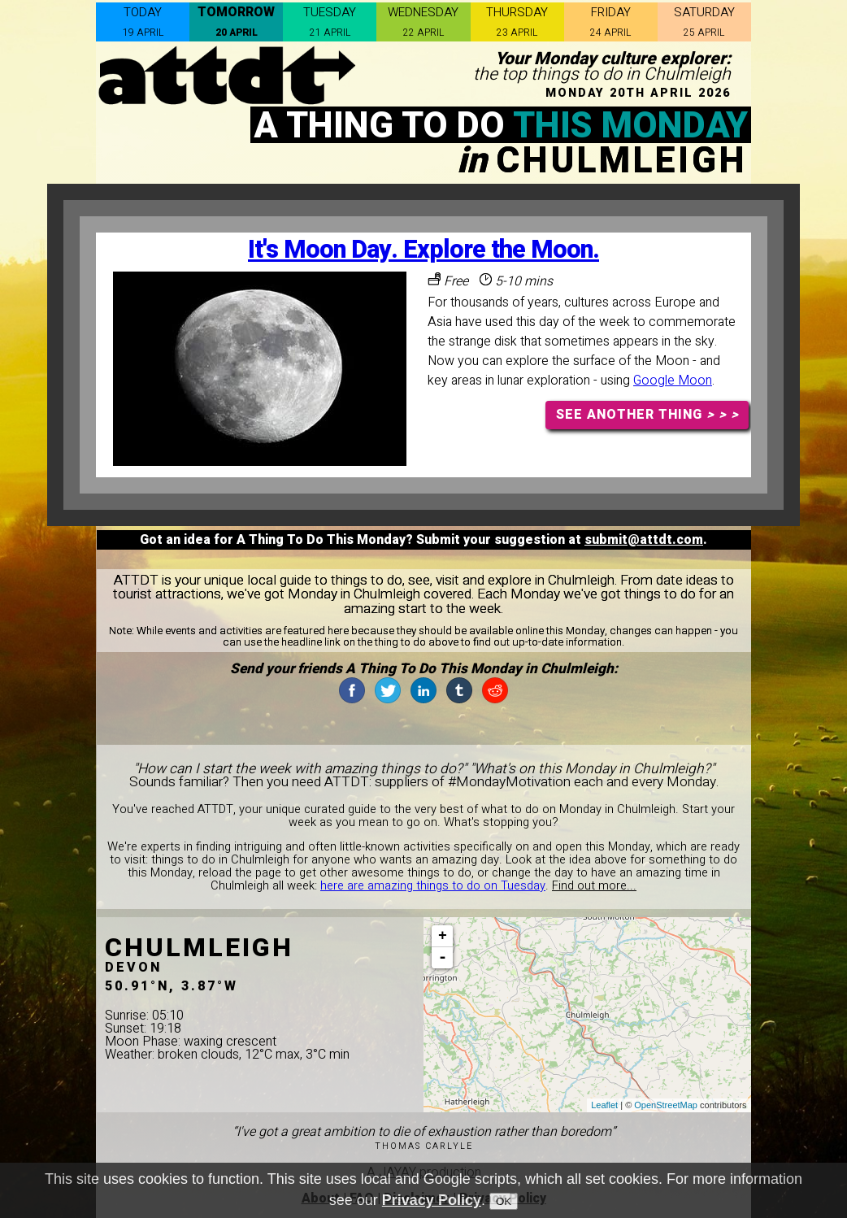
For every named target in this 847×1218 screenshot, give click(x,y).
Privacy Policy (431, 1200)
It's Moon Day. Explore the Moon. (423, 250)
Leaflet (604, 1105)
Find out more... (594, 885)
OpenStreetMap (665, 1105)
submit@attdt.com (643, 540)
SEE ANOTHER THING (647, 414)
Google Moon (672, 380)
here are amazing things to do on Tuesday (432, 885)
